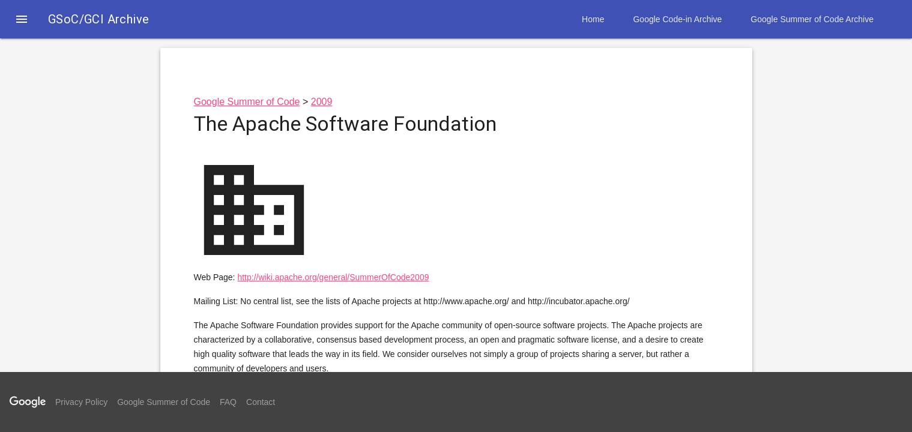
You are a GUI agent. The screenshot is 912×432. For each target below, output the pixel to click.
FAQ (228, 402)
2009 (322, 102)
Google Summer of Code (247, 102)
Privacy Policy (81, 402)
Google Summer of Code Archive (812, 19)
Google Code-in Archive (677, 19)
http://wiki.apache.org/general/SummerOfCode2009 (333, 277)
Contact (260, 402)
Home (593, 19)
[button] (21, 20)
